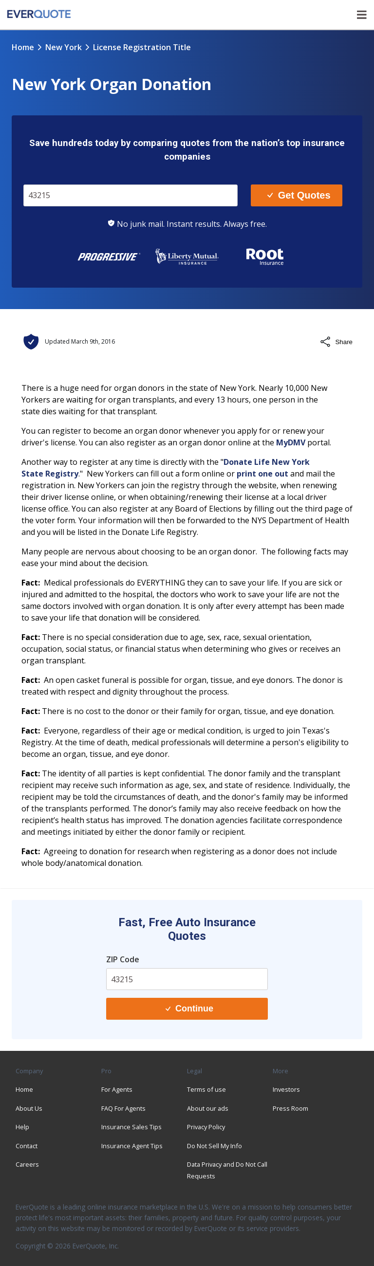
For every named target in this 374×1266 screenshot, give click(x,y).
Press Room (290, 1108)
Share (336, 342)
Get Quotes (298, 195)
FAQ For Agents (123, 1108)
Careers (27, 1164)
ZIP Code (122, 959)
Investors (286, 1089)
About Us (29, 1108)
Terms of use (206, 1089)
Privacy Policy (206, 1126)
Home (23, 47)
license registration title (142, 47)
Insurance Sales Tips (131, 1126)
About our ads (207, 1108)
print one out (262, 473)
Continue (189, 1008)
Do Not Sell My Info (214, 1145)
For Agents (116, 1089)
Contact (26, 1145)
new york (63, 47)
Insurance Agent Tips (132, 1145)
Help (22, 1126)
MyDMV (290, 442)
